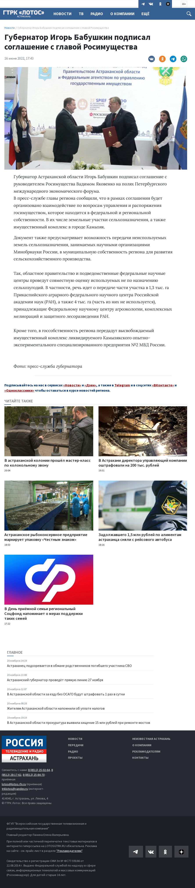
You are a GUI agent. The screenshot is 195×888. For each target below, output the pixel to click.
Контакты (140, 758)
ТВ (81, 13)
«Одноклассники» (19, 390)
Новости (63, 13)
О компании (141, 745)
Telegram (122, 385)
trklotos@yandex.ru (15, 789)
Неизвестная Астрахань (151, 739)
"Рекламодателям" (69, 851)
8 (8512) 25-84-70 (34, 775)
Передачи (75, 745)
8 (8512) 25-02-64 (39, 770)
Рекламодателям (146, 751)
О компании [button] (124, 13)
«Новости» (72, 385)
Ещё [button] (148, 13)
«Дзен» (90, 385)
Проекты (75, 758)
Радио (98, 13)
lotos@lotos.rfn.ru (14, 784)
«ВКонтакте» (163, 385)
